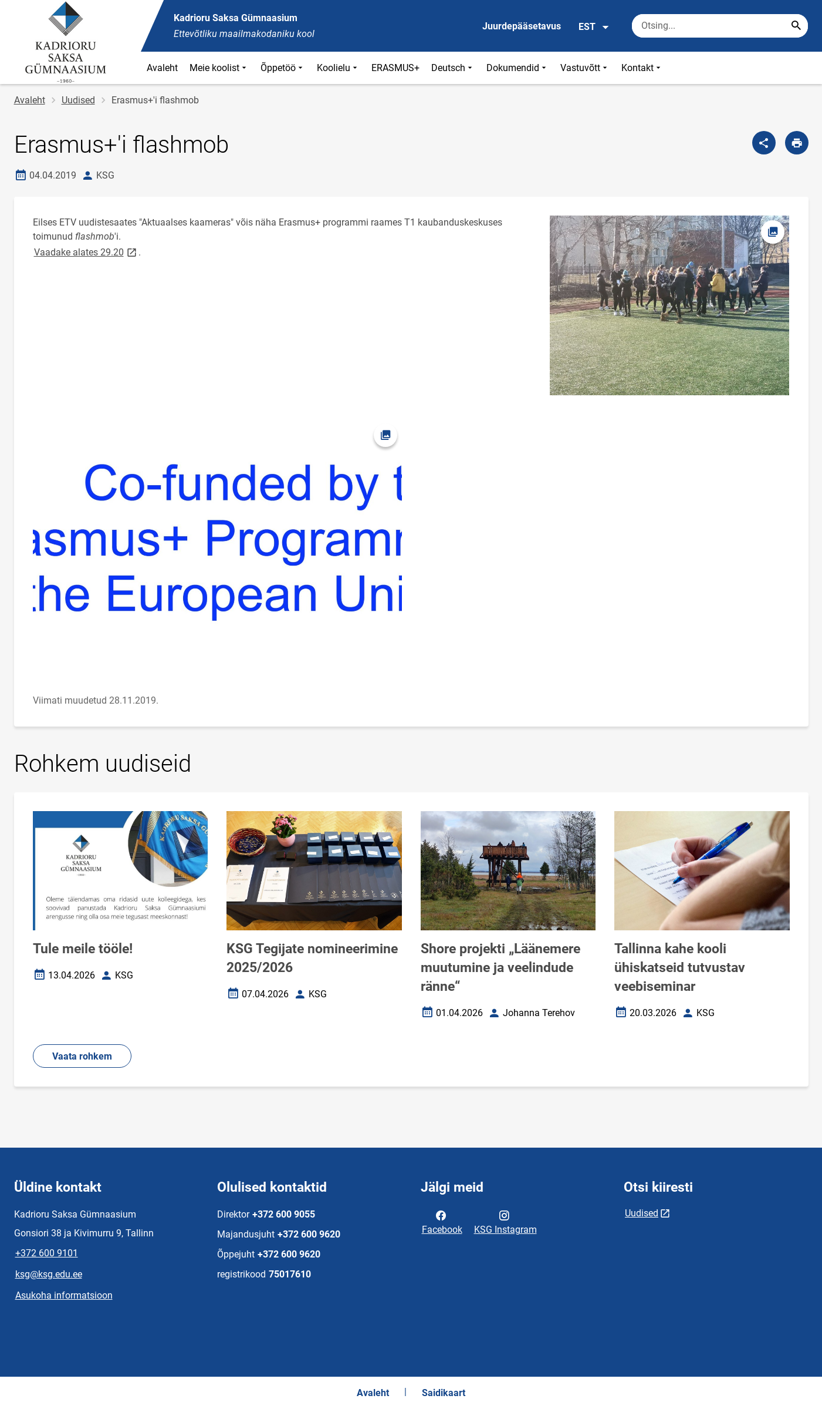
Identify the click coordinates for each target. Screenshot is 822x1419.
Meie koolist (219, 67)
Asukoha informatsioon (64, 1295)
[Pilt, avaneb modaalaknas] (217, 542)
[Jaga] (764, 142)
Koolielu (338, 67)
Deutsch (453, 67)
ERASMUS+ (395, 67)
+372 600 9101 (46, 1253)
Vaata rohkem (82, 1056)
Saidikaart (443, 1392)
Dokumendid (517, 67)
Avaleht (162, 67)
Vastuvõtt (585, 67)
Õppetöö (283, 67)
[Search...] (796, 26)
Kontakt (642, 67)
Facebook (442, 1222)
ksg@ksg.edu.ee (48, 1274)
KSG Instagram (505, 1222)
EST (594, 27)
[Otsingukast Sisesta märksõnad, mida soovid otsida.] (720, 26)
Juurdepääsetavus (521, 26)
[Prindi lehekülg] (797, 142)
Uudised (78, 100)
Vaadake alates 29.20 (86, 252)
